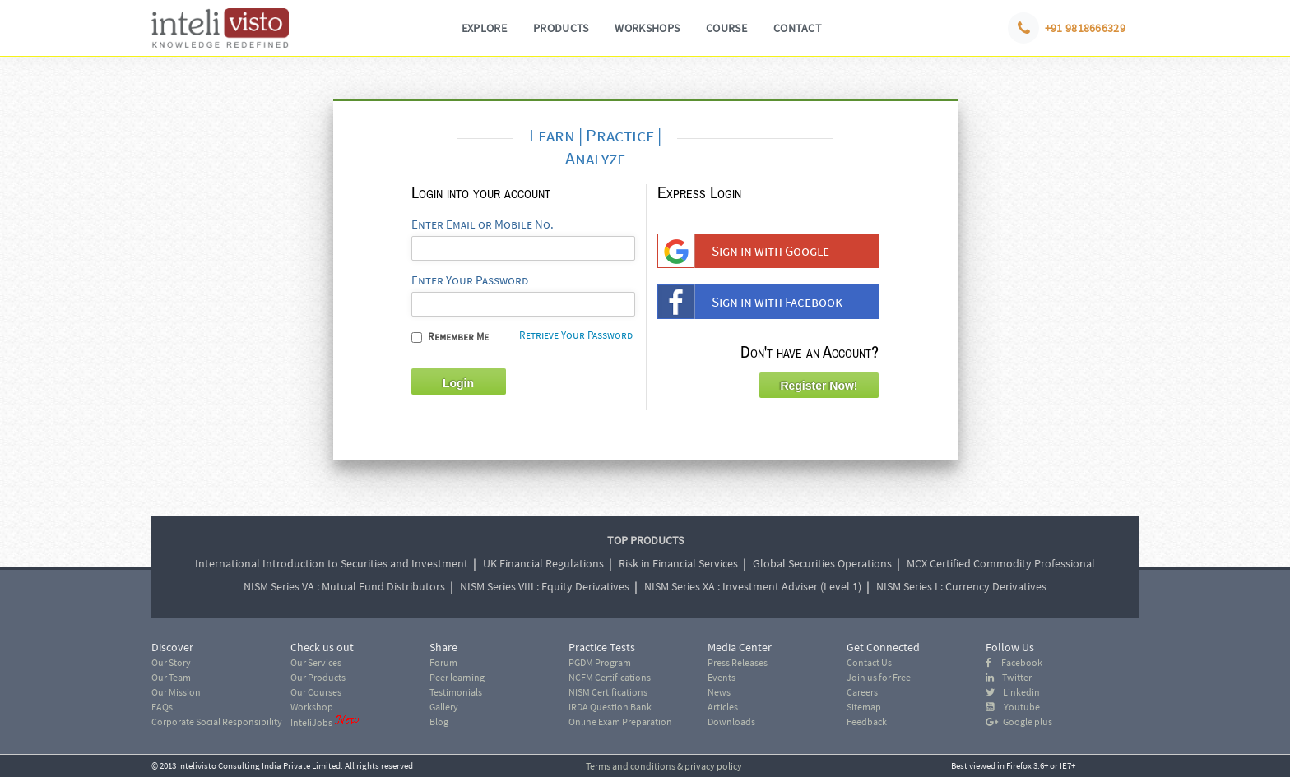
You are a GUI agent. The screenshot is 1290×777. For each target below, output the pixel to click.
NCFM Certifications (609, 677)
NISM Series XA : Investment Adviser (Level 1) (752, 586)
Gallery (443, 707)
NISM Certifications (607, 692)
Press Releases (738, 662)
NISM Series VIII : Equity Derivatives (544, 586)
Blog (438, 721)
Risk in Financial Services (678, 563)
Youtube (1013, 707)
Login (458, 383)
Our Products (318, 677)
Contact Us (869, 662)
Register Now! (818, 385)
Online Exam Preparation (620, 721)
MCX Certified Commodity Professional (1001, 563)
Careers (862, 692)
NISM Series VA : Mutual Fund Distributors (344, 586)
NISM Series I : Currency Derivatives (961, 586)
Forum (443, 662)
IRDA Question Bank (610, 707)
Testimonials (455, 692)
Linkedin (1013, 692)
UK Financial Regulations (543, 563)
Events (721, 677)
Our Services (315, 662)
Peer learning (457, 677)
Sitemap (864, 707)
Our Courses (315, 692)
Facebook (1014, 662)
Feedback (867, 721)
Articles (723, 707)
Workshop (311, 707)
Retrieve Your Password (576, 335)
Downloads (731, 721)
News (719, 692)
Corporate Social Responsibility (216, 721)
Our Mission (176, 692)
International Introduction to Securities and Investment (331, 563)
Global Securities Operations (822, 563)
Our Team (171, 677)
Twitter (1009, 677)
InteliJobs (311, 722)
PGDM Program (599, 662)
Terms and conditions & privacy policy (664, 766)
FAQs (162, 707)
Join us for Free (879, 677)
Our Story (171, 662)
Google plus (1019, 721)
